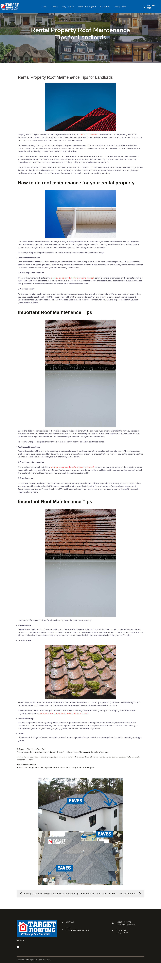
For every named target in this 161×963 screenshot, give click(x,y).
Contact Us (105, 7)
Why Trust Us (68, 7)
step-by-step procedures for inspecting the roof (72, 278)
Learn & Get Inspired (87, 7)
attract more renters (89, 134)
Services (54, 7)
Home (43, 7)
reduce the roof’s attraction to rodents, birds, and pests (63, 713)
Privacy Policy (120, 7)
